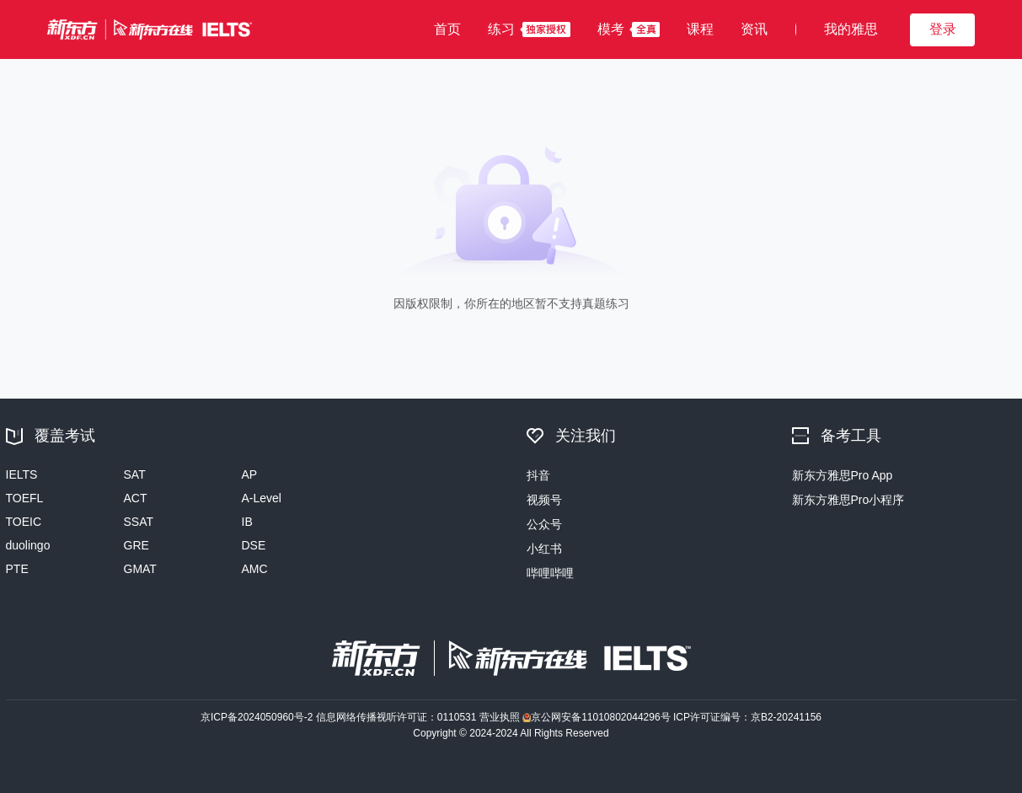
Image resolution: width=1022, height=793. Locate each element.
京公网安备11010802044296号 (597, 717)
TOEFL (25, 498)
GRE (136, 545)
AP (250, 474)
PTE (17, 569)
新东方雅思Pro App (842, 475)
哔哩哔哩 (550, 573)
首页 (447, 29)
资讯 (754, 29)
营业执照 (500, 717)
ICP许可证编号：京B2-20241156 (747, 717)
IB (247, 521)
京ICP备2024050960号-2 (258, 717)
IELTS (22, 474)
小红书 (544, 548)
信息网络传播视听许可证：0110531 (397, 717)
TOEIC (24, 521)
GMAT (140, 569)
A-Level (261, 498)
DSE (254, 545)
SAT (135, 474)
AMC (255, 569)
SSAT (139, 521)
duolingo (28, 545)
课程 (700, 29)
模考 (610, 29)
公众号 (544, 524)
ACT (135, 498)
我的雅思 (851, 29)
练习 (501, 29)
